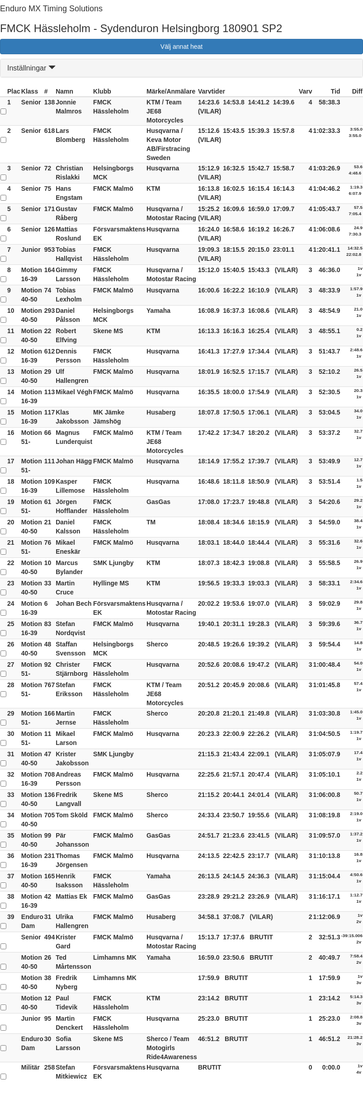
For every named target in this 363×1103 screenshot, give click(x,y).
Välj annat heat (181, 46)
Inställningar (31, 68)
